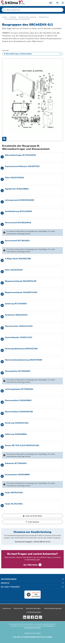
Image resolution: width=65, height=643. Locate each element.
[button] (32, 516)
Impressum (6, 608)
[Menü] (39, 592)
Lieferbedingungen (33, 612)
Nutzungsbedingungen (53, 608)
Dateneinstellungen (33, 608)
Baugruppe (5, 50)
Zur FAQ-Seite (31, 565)
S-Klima (4, 17)
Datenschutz (18, 608)
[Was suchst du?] (32, 10)
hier (23, 234)
